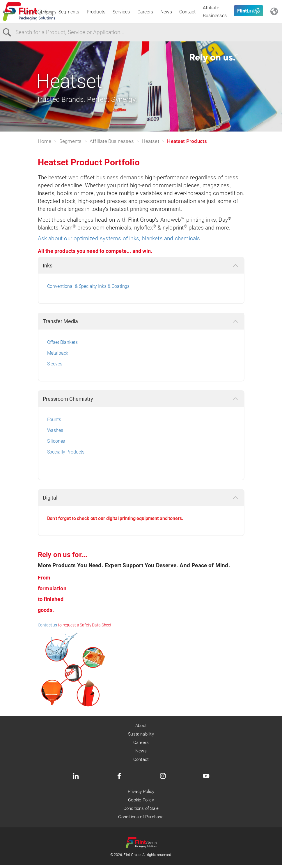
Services (121, 12)
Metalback (57, 353)
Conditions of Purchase (141, 817)
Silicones (56, 441)
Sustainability (36, 12)
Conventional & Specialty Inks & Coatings (88, 286)
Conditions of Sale (141, 808)
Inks (47, 265)
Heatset (150, 141)
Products (96, 12)
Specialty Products (66, 452)
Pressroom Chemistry (68, 399)
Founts (54, 419)
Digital (50, 498)
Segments (68, 12)
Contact (187, 12)
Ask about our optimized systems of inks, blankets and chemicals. (120, 238)
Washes (55, 430)
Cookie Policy (141, 800)
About (9, 12)
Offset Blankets (62, 342)
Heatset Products (187, 141)
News (166, 12)
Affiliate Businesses (215, 11)
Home (45, 141)
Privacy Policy (141, 791)
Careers (145, 12)
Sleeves (54, 364)
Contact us (47, 625)
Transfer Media (60, 321)
